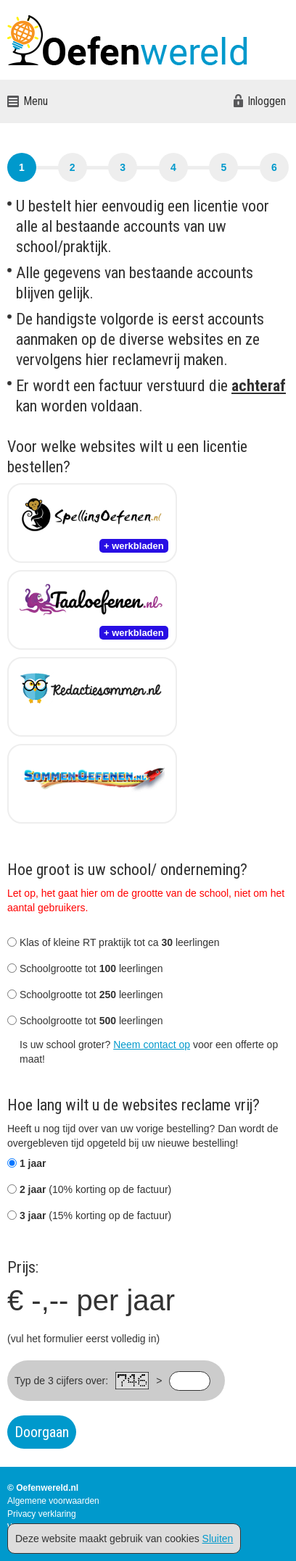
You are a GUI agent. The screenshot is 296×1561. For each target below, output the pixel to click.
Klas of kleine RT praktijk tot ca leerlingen (113, 942)
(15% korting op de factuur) (89, 1215)
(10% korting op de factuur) (89, 1189)
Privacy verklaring (41, 1514)
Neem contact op (151, 1044)
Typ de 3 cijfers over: (61, 1380)
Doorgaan (42, 1432)
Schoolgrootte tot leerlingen (85, 968)
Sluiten (218, 1538)
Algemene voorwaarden (53, 1501)
